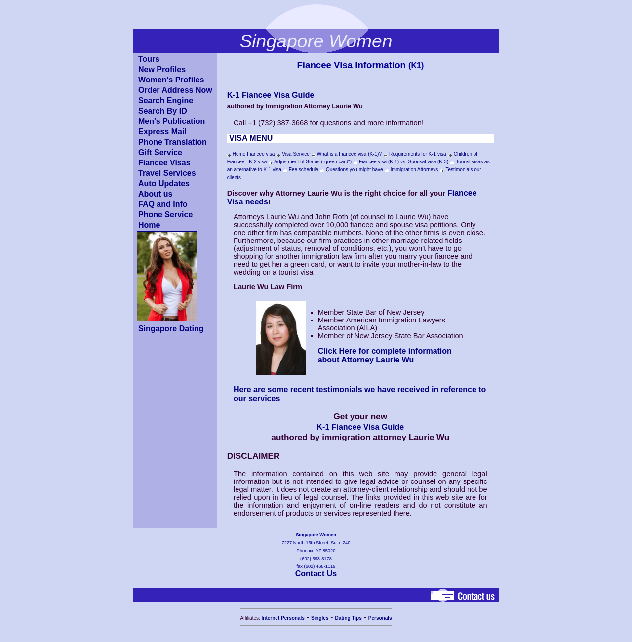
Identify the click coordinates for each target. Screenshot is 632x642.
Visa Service (295, 154)
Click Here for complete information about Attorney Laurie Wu (385, 355)
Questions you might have (354, 169)
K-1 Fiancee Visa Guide (271, 95)
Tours (148, 59)
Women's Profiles (171, 80)
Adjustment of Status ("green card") (313, 161)
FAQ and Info (163, 204)
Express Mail (162, 131)
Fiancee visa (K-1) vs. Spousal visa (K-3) (403, 161)
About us (155, 194)
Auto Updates (164, 183)
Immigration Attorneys (414, 169)
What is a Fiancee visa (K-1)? (349, 154)
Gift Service (160, 152)
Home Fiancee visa (254, 154)
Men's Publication (171, 121)
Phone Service (165, 214)
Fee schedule (303, 169)
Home (149, 225)
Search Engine (165, 100)
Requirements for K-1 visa (417, 154)
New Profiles (162, 69)
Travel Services (167, 173)
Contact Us (316, 573)
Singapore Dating (170, 328)
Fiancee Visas (164, 163)
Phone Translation (172, 142)
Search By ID (162, 111)
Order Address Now (175, 90)
